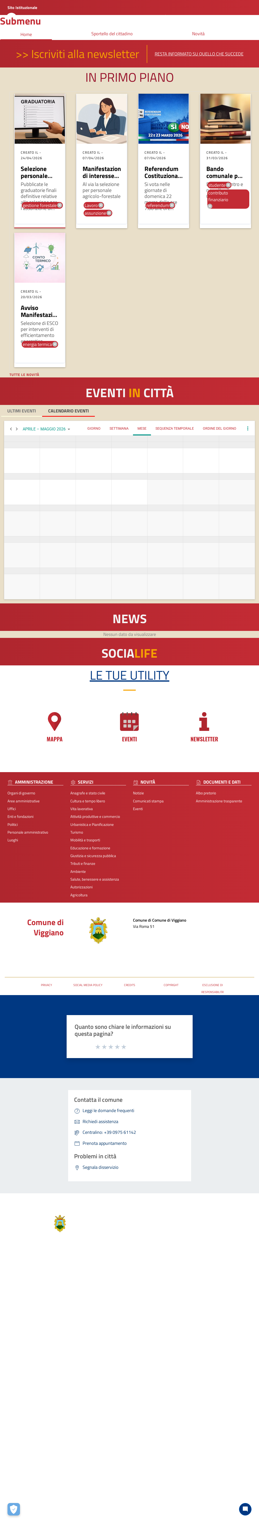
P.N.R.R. (222, 1330)
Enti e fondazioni (20, 816)
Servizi (52, 1285)
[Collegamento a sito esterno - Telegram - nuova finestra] (172, 1361)
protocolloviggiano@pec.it (172, 1331)
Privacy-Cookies (97, 1408)
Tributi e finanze (82, 863)
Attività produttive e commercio (95, 816)
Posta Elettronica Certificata (27, 951)
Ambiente (78, 871)
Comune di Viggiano (45, 927)
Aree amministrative (23, 801)
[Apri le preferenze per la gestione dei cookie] (13, 1509)
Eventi (138, 809)
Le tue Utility (129, 674)
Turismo (76, 832)
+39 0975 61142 (164, 1323)
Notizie (138, 793)
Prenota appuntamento (234, 1299)
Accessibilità (225, 1322)
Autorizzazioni (81, 887)
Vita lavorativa (81, 809)
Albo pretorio (206, 793)
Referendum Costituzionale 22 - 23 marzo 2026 (163, 179)
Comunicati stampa (148, 801)
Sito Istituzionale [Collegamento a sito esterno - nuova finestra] (22, 7)
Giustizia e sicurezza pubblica (93, 856)
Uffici (11, 809)
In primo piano (129, 76)
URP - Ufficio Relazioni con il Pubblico (34, 959)
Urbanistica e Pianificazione (92, 824)
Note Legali (123, 1408)
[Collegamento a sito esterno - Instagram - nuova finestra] (164, 1361)
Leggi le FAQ (225, 1306)
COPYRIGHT (171, 985)
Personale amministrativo (27, 832)
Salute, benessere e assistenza (94, 879)
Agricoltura (79, 895)
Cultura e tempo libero (87, 801)
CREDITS (129, 985)
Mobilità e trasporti (85, 840)
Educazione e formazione (90, 848)
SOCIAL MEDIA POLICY (87, 985)
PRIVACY (46, 985)
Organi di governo (21, 793)
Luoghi (12, 840)
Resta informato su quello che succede (199, 53)
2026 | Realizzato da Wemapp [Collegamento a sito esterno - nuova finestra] (23, 1433)
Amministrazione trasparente (219, 801)
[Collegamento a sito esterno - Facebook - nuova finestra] (155, 1361)
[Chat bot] (245, 1509)
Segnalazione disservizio (235, 1314)
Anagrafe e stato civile (87, 793)
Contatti (160, 1290)
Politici (12, 824)
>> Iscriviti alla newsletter (77, 53)
